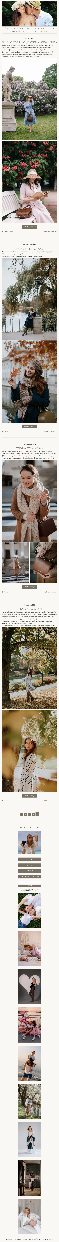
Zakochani (18, 28)
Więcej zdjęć (30, 227)
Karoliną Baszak (25, 252)
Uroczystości (40, 31)
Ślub (7, 28)
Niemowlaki (40, 28)
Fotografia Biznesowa (29, 877)
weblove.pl (49, 1239)
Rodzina (16, 31)
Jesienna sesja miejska (29, 448)
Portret (27, 31)
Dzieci (29, 28)
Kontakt (29, 871)
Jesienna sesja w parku (29, 609)
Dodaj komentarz (51, 231)
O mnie (29, 865)
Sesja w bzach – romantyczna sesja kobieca (29, 42)
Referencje (30, 859)
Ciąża (51, 28)
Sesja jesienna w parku (29, 248)
